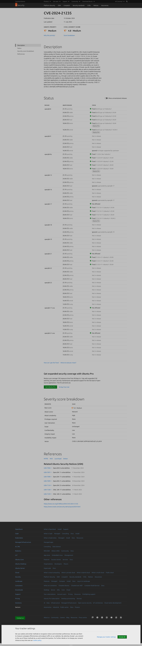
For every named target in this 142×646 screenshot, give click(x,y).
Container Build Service (91, 585)
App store (47, 555)
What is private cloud (68, 572)
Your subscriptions (50, 594)
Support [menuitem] (65, 1)
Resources (80, 538)
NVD (51, 458)
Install (59, 529)
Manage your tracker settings (106, 637)
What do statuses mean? (68, 362)
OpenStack (19, 529)
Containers (18, 585)
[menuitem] (119, 1)
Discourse (77, 594)
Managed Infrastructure (69, 603)
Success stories (56, 559)
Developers (58, 564)
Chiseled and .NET (77, 585)
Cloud (17, 572)
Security (18, 577)
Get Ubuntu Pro (50, 387)
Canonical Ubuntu (20, 1)
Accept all (122, 637)
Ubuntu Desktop (20, 564)
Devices (79, 598)
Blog (67, 617)
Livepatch (67, 5)
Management (68, 555)
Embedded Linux (57, 555)
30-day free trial (64, 387)
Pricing (70, 594)
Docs (72, 533)
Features (46, 559)
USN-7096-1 (48, 468)
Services (65, 559)
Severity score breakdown (25, 51)
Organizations (48, 564)
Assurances (104, 5)
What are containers (50, 585)
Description (21, 45)
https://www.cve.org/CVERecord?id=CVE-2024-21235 (61, 504)
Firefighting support (88, 594)
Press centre (83, 617)
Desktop (46, 590)
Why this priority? (49, 35)
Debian (65, 458)
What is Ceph (48, 533)
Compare (62, 581)
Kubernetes (19, 538)
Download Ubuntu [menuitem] (87, 1)
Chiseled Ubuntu (64, 585)
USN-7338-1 (48, 489)
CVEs (89, 5)
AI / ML (17, 546)
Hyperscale (47, 568)
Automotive (47, 607)
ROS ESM (47, 551)
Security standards (78, 5)
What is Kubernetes (50, 538)
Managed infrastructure (23, 542)
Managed (57, 533)
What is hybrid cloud (83, 572)
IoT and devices (98, 603)
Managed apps (48, 542)
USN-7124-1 (48, 485)
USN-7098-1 (48, 476)
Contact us (20, 618)
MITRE (46, 458)
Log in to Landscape (83, 581)
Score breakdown (69, 35)
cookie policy (37, 640)
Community (65, 551)
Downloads (19, 590)
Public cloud (110, 572)
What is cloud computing (52, 572)
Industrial (56, 607)
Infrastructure (55, 603)
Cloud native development (112, 603)
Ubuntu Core (19, 559)
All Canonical (118, 1)
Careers (62, 617)
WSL (58, 590)
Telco (71, 607)
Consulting (65, 533)
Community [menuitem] (75, 1)
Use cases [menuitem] (55, 1)
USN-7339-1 (48, 494)
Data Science (57, 546)
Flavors (66, 564)
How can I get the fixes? (51, 362)
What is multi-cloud (98, 572)
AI (44, 603)
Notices (96, 5)
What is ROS (55, 551)
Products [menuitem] (46, 1)
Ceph (17, 533)
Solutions (18, 603)
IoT (16, 555)
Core (63, 590)
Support (65, 529)
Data (48, 603)
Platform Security (49, 5)
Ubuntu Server (20, 568)
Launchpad (58, 458)
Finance (77, 607)
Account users (61, 594)
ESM (59, 5)
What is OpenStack (50, 529)
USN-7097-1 (48, 472)
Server (53, 590)
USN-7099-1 (48, 481)
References (21, 54)
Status (19, 48)
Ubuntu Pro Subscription (51, 598)
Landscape (18, 581)
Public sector (64, 607)
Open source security (85, 603)
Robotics (18, 551)
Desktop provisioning (68, 598)
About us (47, 617)
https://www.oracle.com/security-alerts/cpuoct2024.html (62, 506)
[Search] (126, 1)
